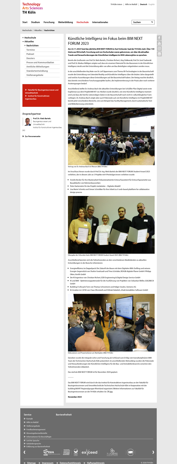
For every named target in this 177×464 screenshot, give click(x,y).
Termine (30, 49)
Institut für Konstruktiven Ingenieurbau (37, 97)
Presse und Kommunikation (40, 62)
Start (24, 22)
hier (111, 391)
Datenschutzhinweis (70, 456)
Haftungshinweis (95, 456)
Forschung (49, 22)
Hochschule (83, 22)
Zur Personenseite (32, 136)
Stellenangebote (34, 74)
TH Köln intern (116, 4)
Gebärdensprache (65, 422)
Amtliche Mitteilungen (37, 66)
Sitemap (31, 456)
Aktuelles (38, 30)
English (152, 4)
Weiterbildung (65, 22)
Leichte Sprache (64, 418)
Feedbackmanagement (35, 429)
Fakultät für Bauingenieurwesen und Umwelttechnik (42, 91)
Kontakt (29, 418)
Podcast (30, 53)
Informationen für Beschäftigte (38, 436)
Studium (35, 22)
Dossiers (30, 58)
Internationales (100, 22)
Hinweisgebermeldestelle (36, 433)
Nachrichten (32, 45)
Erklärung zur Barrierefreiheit (70, 425)
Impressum (47, 456)
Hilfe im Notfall (131, 4)
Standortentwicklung (37, 70)
